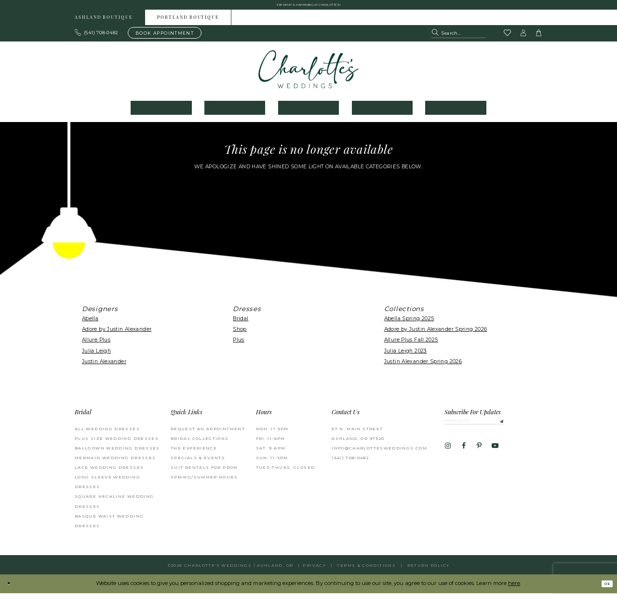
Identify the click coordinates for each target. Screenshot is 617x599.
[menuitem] (104, 22)
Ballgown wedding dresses (117, 453)
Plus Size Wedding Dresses (117, 444)
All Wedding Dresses (107, 434)
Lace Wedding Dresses (109, 473)
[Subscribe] (530, 428)
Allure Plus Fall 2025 (411, 345)
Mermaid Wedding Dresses (115, 463)
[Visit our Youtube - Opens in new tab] (495, 456)
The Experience (194, 453)
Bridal (240, 324)
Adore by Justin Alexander (116, 335)
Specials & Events (198, 463)
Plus (238, 345)
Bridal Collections (200, 444)
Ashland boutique (104, 23)
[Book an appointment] (164, 38)
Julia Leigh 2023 (405, 357)
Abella (90, 324)
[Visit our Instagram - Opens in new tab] (447, 456)
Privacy (314, 571)
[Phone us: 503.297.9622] (96, 38)
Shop (240, 335)
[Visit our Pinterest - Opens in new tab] (479, 456)
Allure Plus (96, 345)
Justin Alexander (104, 367)
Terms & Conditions (366, 571)
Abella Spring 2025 (409, 324)
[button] (523, 38)
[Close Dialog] (10, 589)
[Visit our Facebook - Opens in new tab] (463, 456)
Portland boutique (188, 23)
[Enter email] (491, 428)
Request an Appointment (208, 434)
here (514, 588)
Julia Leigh (96, 357)
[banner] (308, 75)
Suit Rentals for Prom (204, 473)
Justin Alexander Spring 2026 (423, 367)
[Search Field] (458, 38)
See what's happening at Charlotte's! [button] (308, 7)
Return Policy (428, 571)
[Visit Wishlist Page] (507, 39)
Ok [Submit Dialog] (604, 589)
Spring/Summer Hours (204, 482)
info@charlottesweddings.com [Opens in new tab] (379, 453)
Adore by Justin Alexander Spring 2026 (435, 335)
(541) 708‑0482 (350, 463)
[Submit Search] (436, 38)
